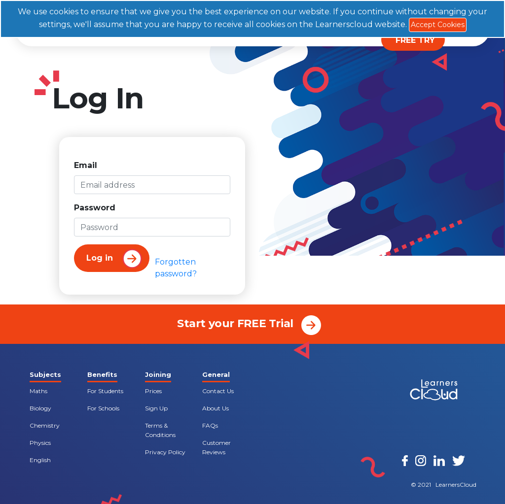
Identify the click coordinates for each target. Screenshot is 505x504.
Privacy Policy (165, 452)
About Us (215, 408)
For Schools (103, 408)
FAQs (210, 425)
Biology (40, 408)
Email (85, 165)
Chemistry (45, 425)
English (40, 460)
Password (94, 207)
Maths (38, 391)
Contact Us (218, 391)
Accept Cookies (438, 24)
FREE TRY (415, 40)
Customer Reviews (216, 447)
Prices (153, 391)
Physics (40, 442)
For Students (105, 391)
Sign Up (156, 408)
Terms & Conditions (160, 430)
